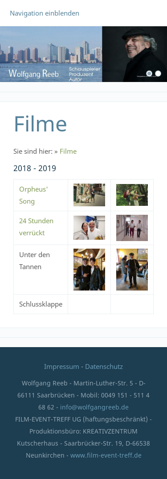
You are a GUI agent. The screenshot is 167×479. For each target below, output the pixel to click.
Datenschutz (104, 366)
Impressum (62, 366)
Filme (68, 151)
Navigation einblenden (44, 12)
